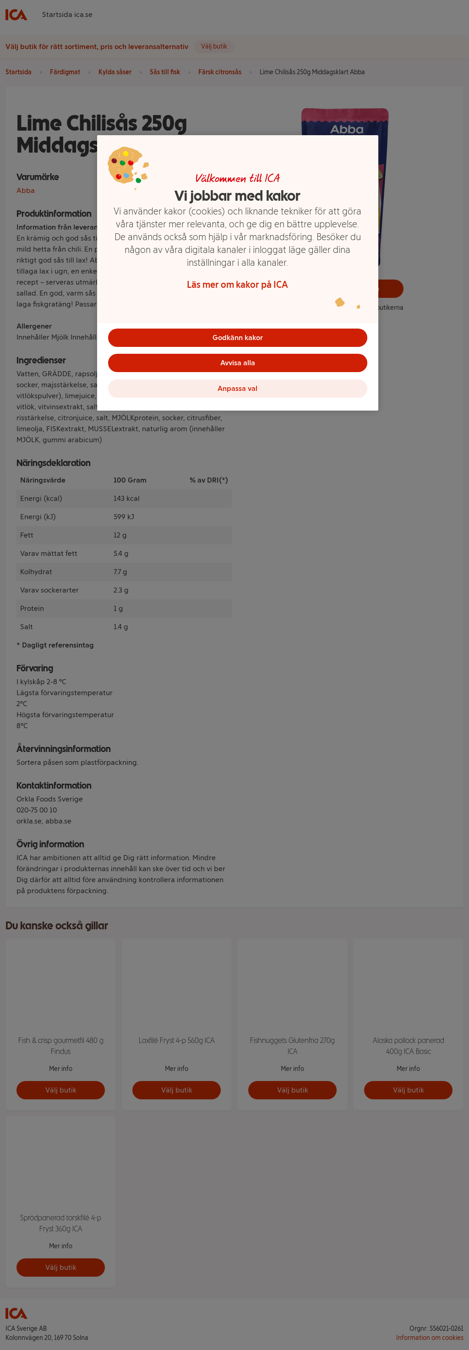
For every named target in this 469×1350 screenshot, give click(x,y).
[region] (237, 273)
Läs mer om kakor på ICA (237, 284)
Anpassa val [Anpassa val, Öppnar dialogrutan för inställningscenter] (237, 388)
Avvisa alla (237, 363)
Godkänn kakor (238, 337)
